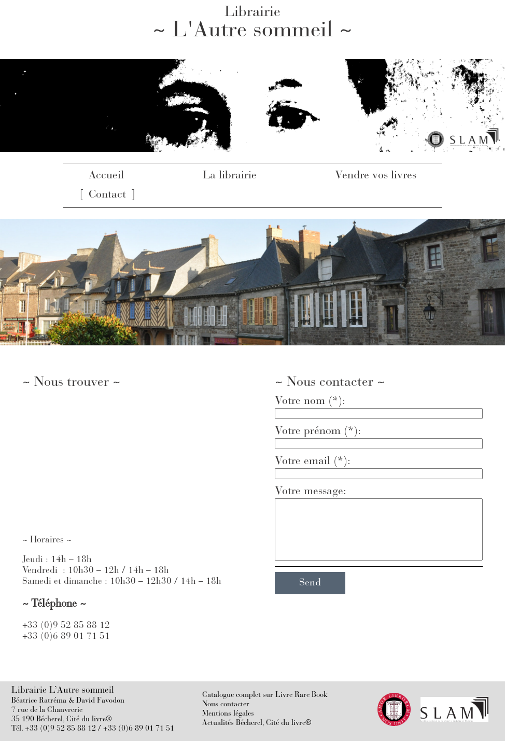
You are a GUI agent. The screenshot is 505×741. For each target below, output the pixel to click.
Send (310, 583)
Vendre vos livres (375, 175)
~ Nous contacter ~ (330, 382)
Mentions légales (228, 714)
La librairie (230, 175)
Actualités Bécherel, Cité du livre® (257, 723)
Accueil (106, 175)
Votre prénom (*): (318, 431)
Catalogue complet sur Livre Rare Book (265, 695)
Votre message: (310, 491)
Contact (107, 195)
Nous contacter (225, 704)
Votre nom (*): (310, 401)
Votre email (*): (312, 461)
